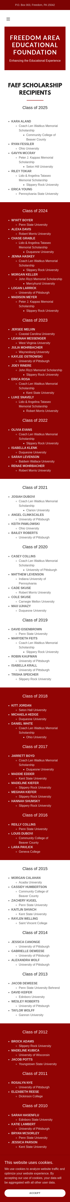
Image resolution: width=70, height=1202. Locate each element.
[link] (35, 45)
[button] (8, 19)
